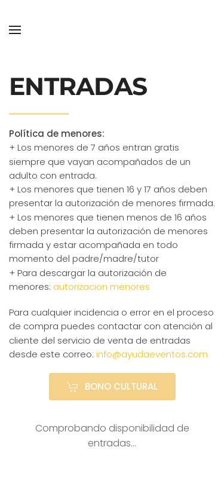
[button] (15, 30)
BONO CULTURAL (112, 386)
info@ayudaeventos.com (152, 354)
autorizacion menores (101, 286)
